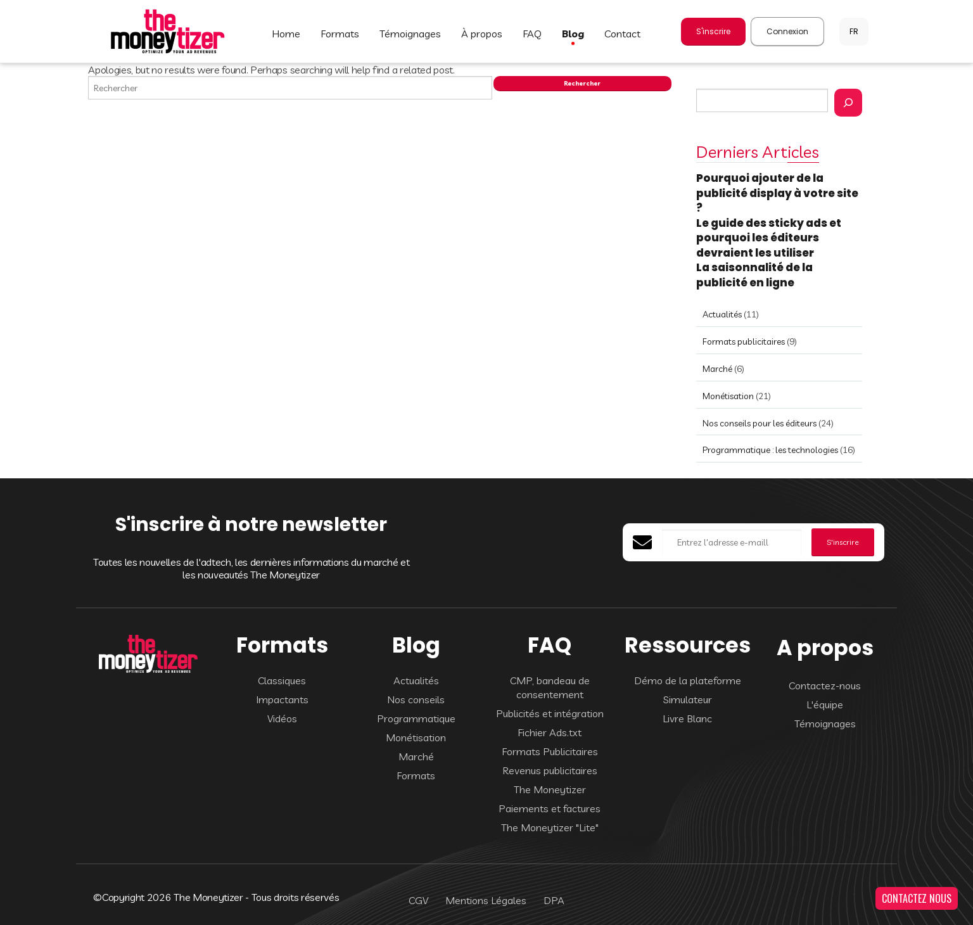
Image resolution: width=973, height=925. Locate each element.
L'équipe (824, 704)
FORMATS (340, 33)
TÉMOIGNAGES (410, 33)
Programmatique (416, 718)
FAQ (532, 33)
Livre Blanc (687, 718)
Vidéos (282, 718)
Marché (717, 368)
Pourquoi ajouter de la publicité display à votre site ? (777, 192)
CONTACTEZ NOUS (916, 898)
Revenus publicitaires (549, 770)
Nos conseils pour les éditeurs (760, 423)
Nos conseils (416, 699)
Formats (416, 775)
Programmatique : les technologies (770, 450)
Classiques (282, 680)
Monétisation (728, 396)
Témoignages (825, 723)
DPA (554, 900)
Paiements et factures (550, 808)
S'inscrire (713, 31)
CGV (418, 900)
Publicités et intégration (550, 713)
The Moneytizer (550, 789)
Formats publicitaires (744, 341)
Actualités (722, 314)
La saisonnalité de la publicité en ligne (754, 275)
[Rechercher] (848, 103)
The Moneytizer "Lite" (550, 827)
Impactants (282, 699)
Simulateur (687, 699)
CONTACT (622, 33)
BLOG (573, 33)
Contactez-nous (825, 685)
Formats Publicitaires (550, 751)
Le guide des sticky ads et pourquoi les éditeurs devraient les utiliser (768, 237)
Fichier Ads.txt (550, 732)
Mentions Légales (485, 900)
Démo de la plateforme (687, 680)
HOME (286, 33)
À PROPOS (481, 33)
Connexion (787, 31)
